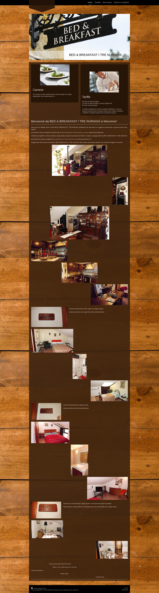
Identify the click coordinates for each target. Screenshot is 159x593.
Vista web (125, 590)
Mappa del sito (42, 588)
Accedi (126, 588)
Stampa (34, 588)
